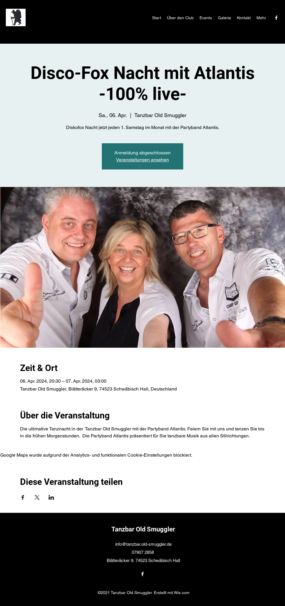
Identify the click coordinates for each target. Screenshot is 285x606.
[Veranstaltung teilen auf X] (37, 497)
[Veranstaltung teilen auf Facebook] (23, 497)
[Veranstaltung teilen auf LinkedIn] (51, 497)
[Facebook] (276, 18)
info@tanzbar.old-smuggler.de (143, 544)
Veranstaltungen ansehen (142, 159)
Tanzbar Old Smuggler (143, 529)
